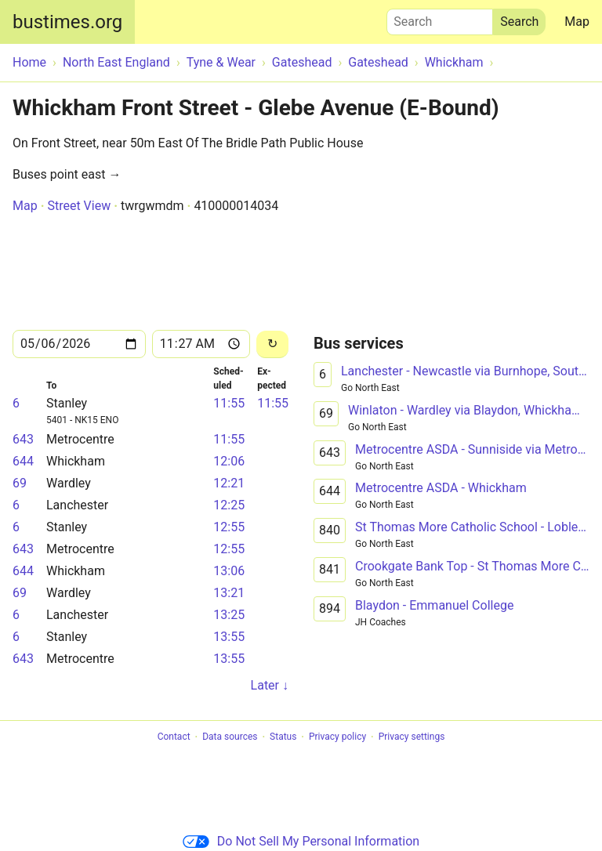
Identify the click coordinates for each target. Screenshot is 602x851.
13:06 (229, 570)
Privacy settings (412, 737)
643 (23, 439)
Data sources (229, 737)
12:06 (229, 461)
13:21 (229, 592)
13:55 (229, 636)
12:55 (229, 527)
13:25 (229, 614)
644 (23, 461)
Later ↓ (269, 685)
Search (439, 18)
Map (576, 21)
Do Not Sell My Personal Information (301, 841)
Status (283, 737)
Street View (79, 205)
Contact (174, 737)
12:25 (229, 505)
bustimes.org (67, 22)
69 (20, 483)
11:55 (229, 403)
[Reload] (272, 344)
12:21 (229, 483)
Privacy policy (337, 737)
